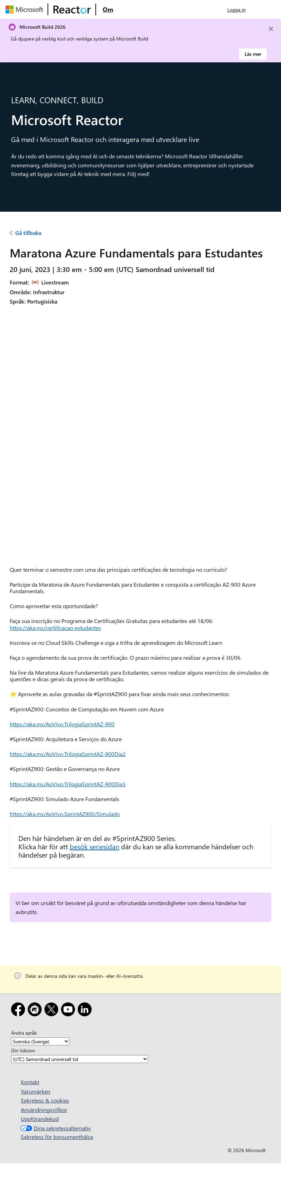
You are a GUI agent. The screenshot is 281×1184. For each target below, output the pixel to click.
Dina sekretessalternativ (55, 1128)
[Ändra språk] (40, 1041)
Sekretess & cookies (45, 1100)
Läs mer (253, 54)
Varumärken (35, 1091)
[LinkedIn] (86, 1010)
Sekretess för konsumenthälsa (57, 1136)
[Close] (270, 28)
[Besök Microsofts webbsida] (26, 9)
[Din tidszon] (79, 1059)
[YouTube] (69, 1010)
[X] (52, 1010)
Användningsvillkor (44, 1109)
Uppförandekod (40, 1118)
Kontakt (30, 1082)
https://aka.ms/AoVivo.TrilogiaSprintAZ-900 (62, 724)
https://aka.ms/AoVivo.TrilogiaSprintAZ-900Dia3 (68, 784)
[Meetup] (36, 1010)
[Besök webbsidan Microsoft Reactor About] (108, 9)
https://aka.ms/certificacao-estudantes (55, 627)
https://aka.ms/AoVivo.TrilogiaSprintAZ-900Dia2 (68, 753)
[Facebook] (19, 1010)
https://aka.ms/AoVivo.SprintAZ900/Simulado (65, 813)
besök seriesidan (94, 846)
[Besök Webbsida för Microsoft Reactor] (72, 9)
